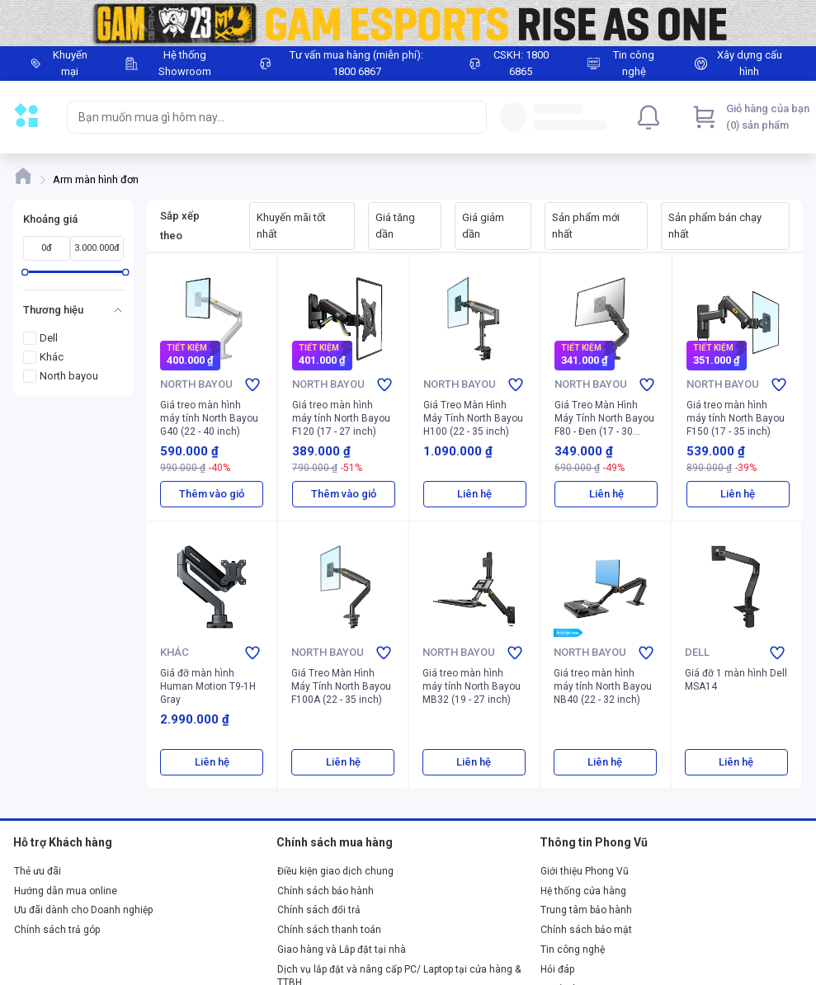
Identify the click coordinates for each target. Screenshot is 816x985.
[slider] (25, 272)
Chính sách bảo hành (325, 891)
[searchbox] (261, 117)
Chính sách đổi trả (319, 910)
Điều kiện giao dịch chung (335, 871)
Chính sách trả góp (57, 930)
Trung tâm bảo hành (586, 910)
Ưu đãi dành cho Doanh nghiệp (83, 910)
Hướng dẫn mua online (65, 891)
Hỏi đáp (557, 969)
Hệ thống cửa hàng (583, 891)
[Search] (470, 117)
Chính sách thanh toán (329, 930)
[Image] (408, 23)
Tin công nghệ (572, 949)
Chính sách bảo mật (586, 930)
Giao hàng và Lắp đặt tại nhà (341, 949)
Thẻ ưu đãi (37, 871)
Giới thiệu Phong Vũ (584, 871)
